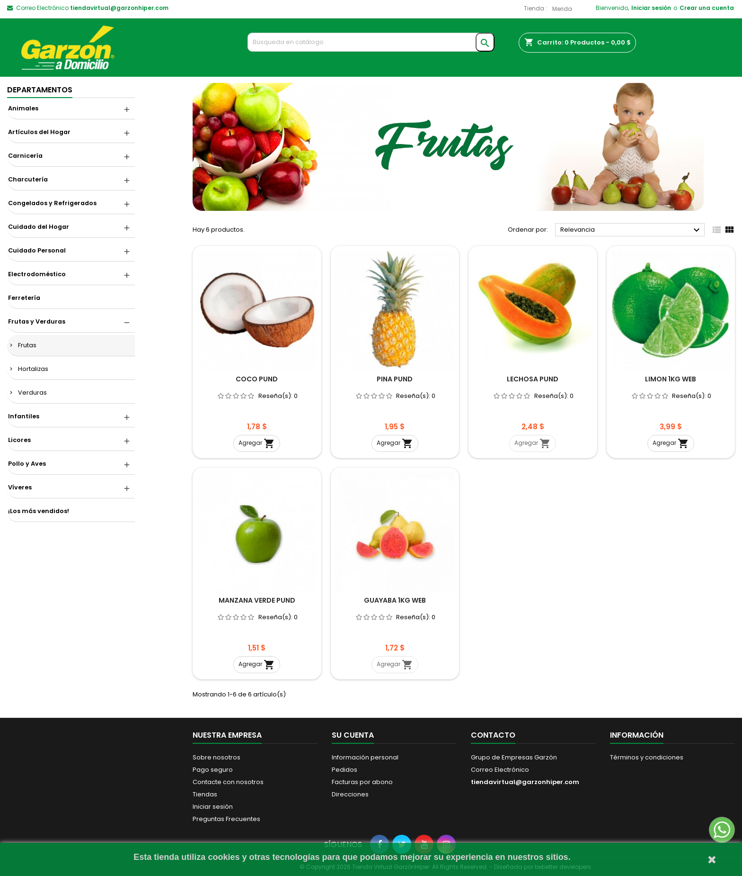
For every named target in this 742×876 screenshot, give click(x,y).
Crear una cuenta (707, 8)
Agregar (256, 443)
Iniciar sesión (651, 8)
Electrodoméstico (37, 274)
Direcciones (350, 794)
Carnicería (25, 156)
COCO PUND (257, 379)
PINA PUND (395, 379)
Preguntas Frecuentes (226, 818)
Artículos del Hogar (39, 132)
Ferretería (24, 298)
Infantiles (23, 416)
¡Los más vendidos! (38, 511)
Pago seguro (213, 769)
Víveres (20, 487)
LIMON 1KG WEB (670, 379)
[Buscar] (371, 42)
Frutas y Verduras (36, 321)
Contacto (493, 735)
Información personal (365, 757)
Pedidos (344, 769)
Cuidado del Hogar (38, 227)
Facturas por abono (362, 781)
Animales (23, 108)
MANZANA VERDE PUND (257, 600)
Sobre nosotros (216, 757)
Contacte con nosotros (228, 781)
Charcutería (28, 179)
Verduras (32, 392)
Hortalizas (33, 369)
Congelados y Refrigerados (52, 203)
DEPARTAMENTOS (39, 89)
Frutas (27, 345)
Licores (19, 440)
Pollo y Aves (27, 464)
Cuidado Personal (37, 250)
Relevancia (631, 230)
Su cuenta (353, 735)
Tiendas (205, 794)
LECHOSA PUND (532, 379)
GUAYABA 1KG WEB (395, 600)
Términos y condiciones (646, 757)
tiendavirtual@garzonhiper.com (119, 8)
